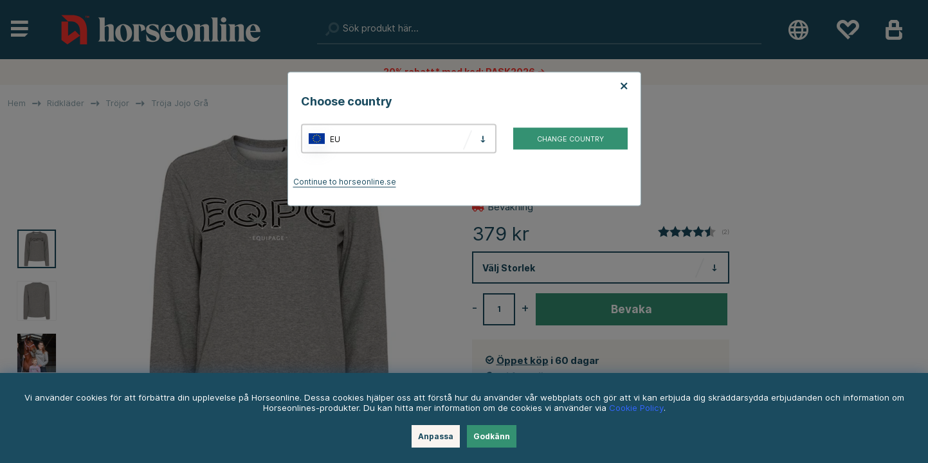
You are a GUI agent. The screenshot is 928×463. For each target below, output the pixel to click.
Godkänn (491, 436)
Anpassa (435, 436)
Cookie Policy (636, 408)
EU (335, 138)
